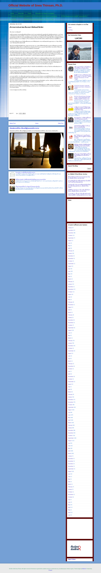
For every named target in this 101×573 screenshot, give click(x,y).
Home (12, 13)
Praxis (29, 13)
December (70, 230)
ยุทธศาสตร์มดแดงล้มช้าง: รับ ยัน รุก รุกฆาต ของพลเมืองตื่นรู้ (82, 126)
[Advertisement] (79, 211)
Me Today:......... (15, 19)
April (69, 248)
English (70, 27)
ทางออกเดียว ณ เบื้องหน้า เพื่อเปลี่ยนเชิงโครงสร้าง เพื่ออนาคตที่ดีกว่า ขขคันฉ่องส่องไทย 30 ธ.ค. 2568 (79, 194)
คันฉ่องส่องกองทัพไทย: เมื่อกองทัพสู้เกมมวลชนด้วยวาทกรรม (24, 128)
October (70, 235)
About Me (21, 13)
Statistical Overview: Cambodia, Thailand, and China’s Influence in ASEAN (82, 87)
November (70, 232)
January (70, 227)
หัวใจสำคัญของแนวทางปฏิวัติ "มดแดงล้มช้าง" (74, 16)
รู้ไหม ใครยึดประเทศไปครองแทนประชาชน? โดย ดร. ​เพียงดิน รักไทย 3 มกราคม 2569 (79, 177)
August (70, 240)
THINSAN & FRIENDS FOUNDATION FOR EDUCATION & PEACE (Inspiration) (34, 16)
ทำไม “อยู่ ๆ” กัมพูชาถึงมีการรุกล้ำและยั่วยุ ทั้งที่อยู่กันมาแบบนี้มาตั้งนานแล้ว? (82, 155)
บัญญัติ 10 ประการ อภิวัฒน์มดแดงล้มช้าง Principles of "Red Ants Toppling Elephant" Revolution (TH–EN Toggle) (82, 77)
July (69, 268)
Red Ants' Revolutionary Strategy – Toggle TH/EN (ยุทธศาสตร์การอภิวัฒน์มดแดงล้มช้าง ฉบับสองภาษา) (82, 98)
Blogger (50, 570)
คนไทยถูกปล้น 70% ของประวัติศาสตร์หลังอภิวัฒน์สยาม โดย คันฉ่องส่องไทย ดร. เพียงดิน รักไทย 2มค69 (79, 186)
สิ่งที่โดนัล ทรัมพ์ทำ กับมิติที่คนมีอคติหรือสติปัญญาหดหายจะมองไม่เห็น (31, 179)
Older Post (60, 123)
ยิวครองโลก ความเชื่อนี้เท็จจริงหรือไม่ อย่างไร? (25, 172)
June (69, 243)
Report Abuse (71, 559)
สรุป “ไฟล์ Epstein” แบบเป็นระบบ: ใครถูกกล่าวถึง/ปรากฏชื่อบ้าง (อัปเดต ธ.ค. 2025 (82, 136)
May (69, 245)
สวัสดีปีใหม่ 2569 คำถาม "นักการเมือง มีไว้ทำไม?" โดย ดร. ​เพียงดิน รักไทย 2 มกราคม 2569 (79, 190)
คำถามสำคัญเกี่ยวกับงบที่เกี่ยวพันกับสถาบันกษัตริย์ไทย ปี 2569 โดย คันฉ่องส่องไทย (79, 181)
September (71, 238)
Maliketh (84, 568)
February (70, 250)
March (69, 279)
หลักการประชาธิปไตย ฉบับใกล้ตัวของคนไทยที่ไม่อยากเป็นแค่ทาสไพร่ (82, 67)
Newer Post (13, 123)
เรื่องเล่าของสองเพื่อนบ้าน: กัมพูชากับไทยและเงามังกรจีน (28, 186)
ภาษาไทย (70, 30)
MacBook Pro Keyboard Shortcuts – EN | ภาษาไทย (39, 19)
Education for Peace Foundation (44, 13)
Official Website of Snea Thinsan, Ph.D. (35, 5)
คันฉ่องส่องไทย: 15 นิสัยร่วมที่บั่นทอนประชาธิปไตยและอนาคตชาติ (82, 118)
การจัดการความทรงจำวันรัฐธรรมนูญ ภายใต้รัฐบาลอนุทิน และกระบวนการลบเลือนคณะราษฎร (82, 108)
